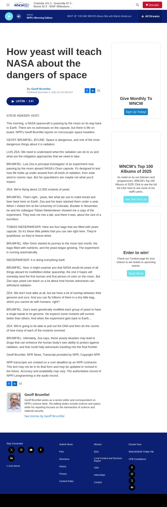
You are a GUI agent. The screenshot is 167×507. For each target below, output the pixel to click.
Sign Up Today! (136, 112)
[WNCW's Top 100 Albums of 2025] (136, 145)
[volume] (19, 16)
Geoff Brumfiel (40, 88)
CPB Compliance (137, 459)
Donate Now (135, 444)
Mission (98, 444)
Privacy (63, 474)
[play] (9, 16)
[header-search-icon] (137, 4)
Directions (64, 459)
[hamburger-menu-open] (8, 5)
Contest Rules (66, 481)
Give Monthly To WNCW (136, 101)
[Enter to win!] (136, 229)
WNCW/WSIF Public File (141, 452)
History (62, 466)
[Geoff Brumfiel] (14, 402)
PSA (61, 452)
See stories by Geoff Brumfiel (44, 416)
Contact (98, 482)
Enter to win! (136, 252)
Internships (99, 475)
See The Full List (136, 199)
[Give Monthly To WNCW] (136, 67)
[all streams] (150, 16)
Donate (154, 5)
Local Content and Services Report (108, 459)
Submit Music (66, 444)
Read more (136, 273)
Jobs (96, 467)
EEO (96, 452)
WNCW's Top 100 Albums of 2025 (136, 169)
